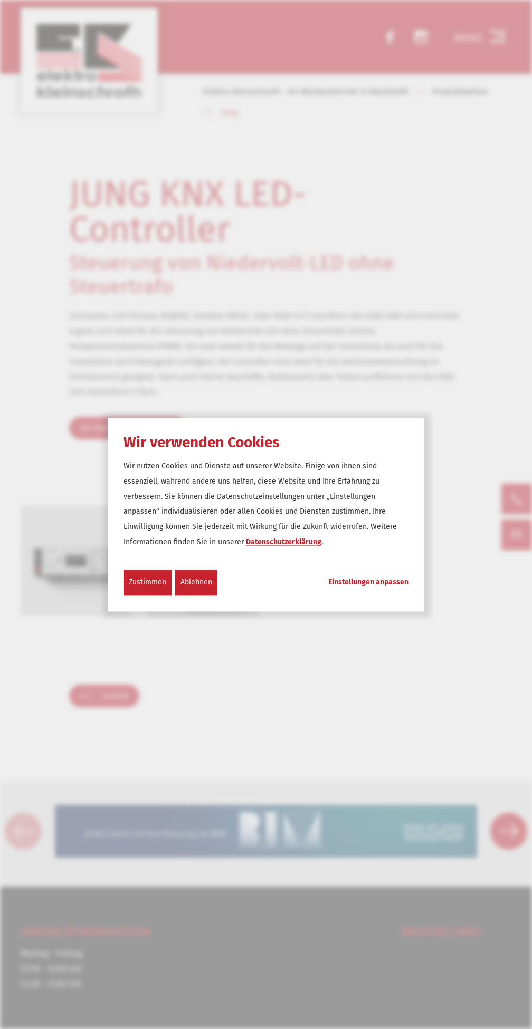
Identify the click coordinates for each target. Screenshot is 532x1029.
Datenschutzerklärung (283, 541)
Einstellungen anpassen (368, 582)
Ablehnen (196, 582)
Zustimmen (147, 582)
